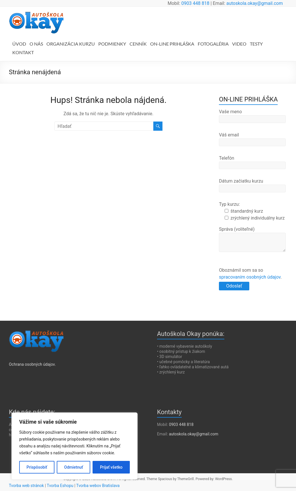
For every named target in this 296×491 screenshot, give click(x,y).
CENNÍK (138, 43)
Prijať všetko (111, 467)
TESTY (256, 43)
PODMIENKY (112, 43)
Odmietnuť (73, 467)
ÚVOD (19, 43)
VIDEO (239, 43)
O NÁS (36, 43)
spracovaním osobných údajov (250, 277)
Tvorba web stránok (26, 485)
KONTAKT (23, 52)
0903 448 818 (195, 3)
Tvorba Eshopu (60, 485)
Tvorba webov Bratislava (97, 485)
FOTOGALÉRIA (213, 43)
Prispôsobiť (37, 467)
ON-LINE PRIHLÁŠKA (172, 43)
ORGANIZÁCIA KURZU (70, 43)
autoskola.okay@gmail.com (254, 3)
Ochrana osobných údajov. (32, 364)
